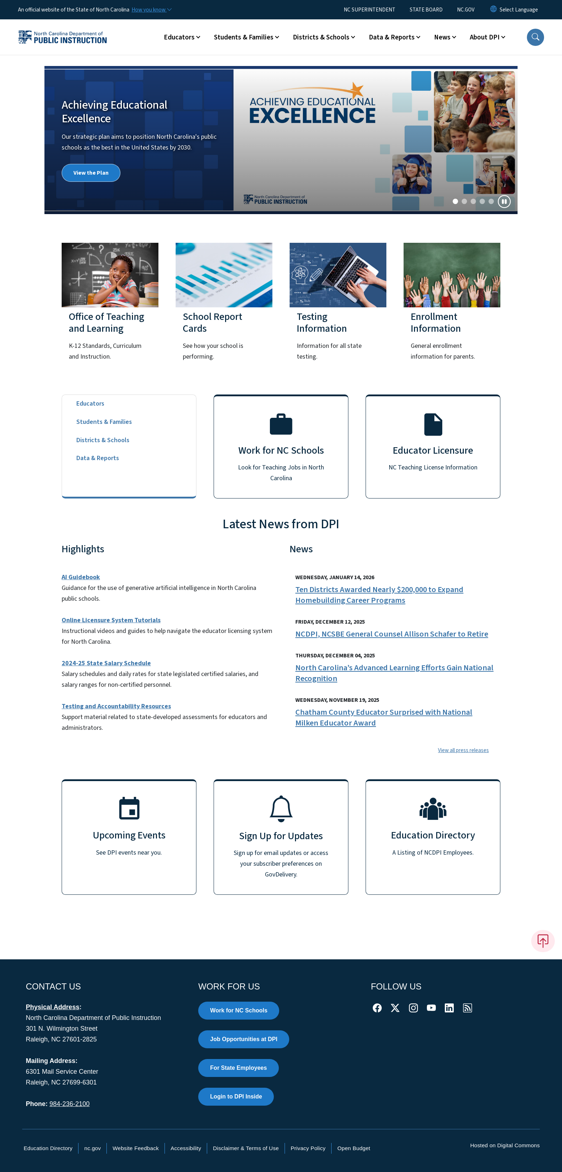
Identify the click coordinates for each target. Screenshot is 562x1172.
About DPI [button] (485, 37)
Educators (90, 403)
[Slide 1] (464, 201)
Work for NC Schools (238, 1010)
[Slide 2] (473, 201)
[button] (535, 37)
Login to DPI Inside (236, 1096)
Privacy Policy (308, 1148)
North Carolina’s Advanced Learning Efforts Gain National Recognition (394, 673)
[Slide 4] (491, 201)
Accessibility (186, 1148)
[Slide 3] (482, 201)
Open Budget (353, 1148)
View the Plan (91, 173)
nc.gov (92, 1148)
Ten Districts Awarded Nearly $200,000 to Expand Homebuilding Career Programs (379, 595)
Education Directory (48, 1148)
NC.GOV (466, 10)
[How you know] (151, 9)
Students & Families (104, 421)
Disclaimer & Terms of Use (246, 1148)
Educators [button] (179, 37)
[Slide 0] (455, 201)
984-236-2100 (69, 1103)
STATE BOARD (426, 10)
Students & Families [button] (243, 37)
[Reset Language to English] (493, 9)
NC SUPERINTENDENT (369, 10)
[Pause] (504, 201)
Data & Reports (97, 458)
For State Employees (238, 1068)
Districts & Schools (102, 440)
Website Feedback (136, 1148)
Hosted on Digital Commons (505, 1145)
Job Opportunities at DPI (243, 1039)
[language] (519, 9)
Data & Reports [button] (392, 37)
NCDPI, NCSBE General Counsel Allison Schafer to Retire (391, 634)
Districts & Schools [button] (321, 37)
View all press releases (463, 750)
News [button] (442, 37)
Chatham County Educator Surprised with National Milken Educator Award (383, 717)
